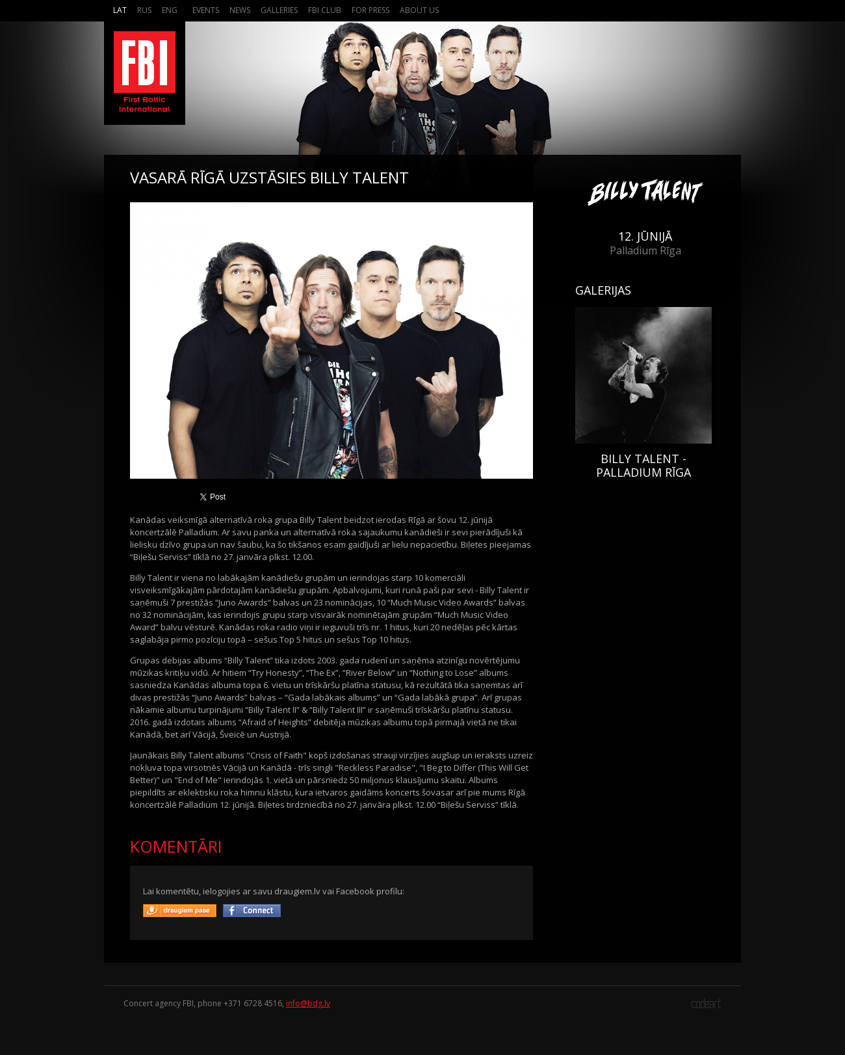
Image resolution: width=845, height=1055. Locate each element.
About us (419, 10)
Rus (144, 10)
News (239, 10)
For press (370, 10)
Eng (169, 10)
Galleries (279, 10)
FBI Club (324, 10)
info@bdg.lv (308, 1003)
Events (205, 10)
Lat (120, 10)
